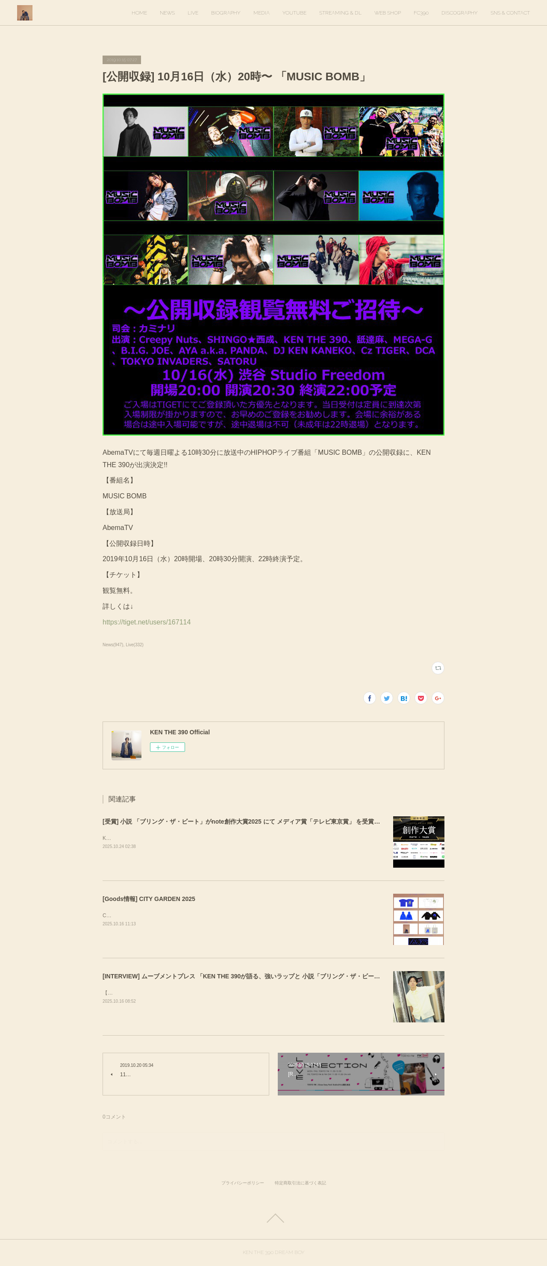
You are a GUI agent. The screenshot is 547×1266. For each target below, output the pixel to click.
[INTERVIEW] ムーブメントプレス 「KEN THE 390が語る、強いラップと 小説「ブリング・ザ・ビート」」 (247, 976)
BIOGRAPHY (226, 13)
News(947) (113, 644)
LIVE (193, 13)
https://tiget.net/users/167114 (148, 622)
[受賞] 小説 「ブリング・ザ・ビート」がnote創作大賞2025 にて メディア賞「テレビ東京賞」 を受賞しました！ (253, 821)
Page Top (273, 1218)
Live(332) (135, 644)
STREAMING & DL (340, 13)
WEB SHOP (387, 13)
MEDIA (261, 13)
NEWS (167, 13)
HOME (139, 13)
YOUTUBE (294, 13)
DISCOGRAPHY (459, 13)
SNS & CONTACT (510, 13)
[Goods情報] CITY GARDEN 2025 (149, 898)
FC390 (421, 13)
